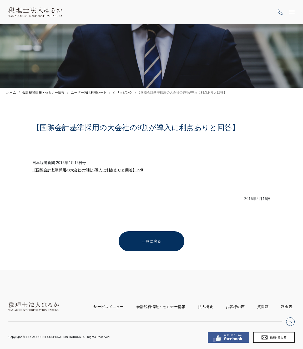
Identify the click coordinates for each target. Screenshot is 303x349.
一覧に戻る (151, 241)
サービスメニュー (111, 306)
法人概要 (205, 307)
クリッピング (122, 92)
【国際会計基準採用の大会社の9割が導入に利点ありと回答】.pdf (87, 170)
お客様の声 (235, 307)
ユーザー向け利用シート (89, 92)
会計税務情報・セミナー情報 (43, 92)
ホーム (11, 92)
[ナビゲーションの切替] (292, 12)
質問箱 (263, 307)
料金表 (286, 307)
